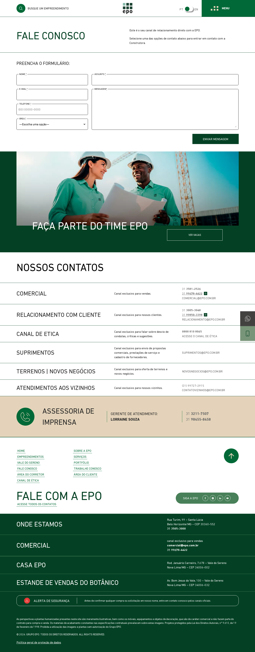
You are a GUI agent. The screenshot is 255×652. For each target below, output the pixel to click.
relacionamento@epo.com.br (203, 319)
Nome (23, 74)
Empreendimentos (30, 456)
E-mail (23, 89)
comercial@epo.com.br (199, 298)
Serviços (80, 456)
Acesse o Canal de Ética (199, 336)
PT (181, 9)
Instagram (213, 498)
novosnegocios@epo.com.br (202, 371)
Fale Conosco (27, 468)
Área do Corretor (30, 474)
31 (191, 288)
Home (21, 450)
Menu (225, 8)
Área (22, 118)
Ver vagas (195, 234)
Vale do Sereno (28, 462)
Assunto (100, 74)
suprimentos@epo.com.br (201, 352)
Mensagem (100, 89)
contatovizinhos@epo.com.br (203, 390)
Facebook (205, 498)
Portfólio (81, 462)
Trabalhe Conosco (87, 468)
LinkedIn (220, 498)
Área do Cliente (85, 474)
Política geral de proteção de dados (38, 642)
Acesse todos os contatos (36, 504)
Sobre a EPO (82, 450)
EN (196, 9)
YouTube (228, 498)
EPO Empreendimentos (127, 8)
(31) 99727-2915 (193, 385)
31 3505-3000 (176, 528)
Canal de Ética (28, 480)
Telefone (25, 104)
